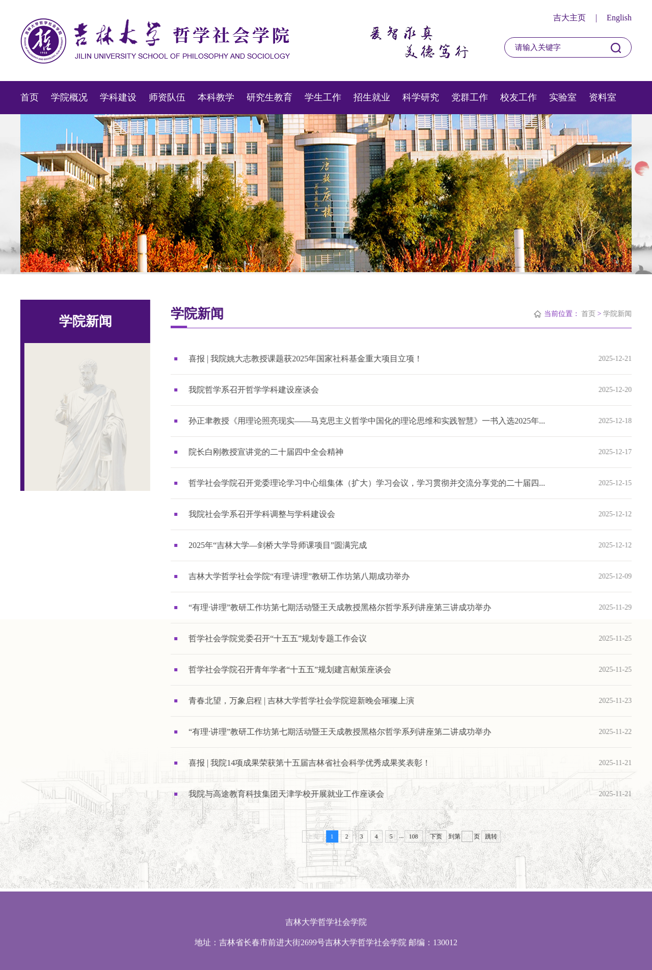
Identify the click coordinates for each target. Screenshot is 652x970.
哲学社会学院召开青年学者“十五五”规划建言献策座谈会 (290, 669)
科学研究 (420, 97)
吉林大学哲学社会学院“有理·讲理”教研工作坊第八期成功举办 (299, 576)
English (619, 17)
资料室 (602, 97)
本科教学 (216, 97)
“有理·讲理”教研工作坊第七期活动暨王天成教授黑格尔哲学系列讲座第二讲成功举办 (340, 731)
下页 (436, 836)
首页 (29, 97)
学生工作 (323, 97)
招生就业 (372, 97)
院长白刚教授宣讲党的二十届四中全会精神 (266, 452)
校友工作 (518, 97)
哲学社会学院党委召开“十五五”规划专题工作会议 (278, 638)
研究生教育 (269, 97)
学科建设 (118, 97)
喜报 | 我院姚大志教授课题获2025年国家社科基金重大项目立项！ (306, 358)
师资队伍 (167, 97)
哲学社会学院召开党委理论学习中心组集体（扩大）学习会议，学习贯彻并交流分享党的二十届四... (367, 483)
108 (413, 836)
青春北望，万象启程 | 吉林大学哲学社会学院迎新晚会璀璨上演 (302, 700)
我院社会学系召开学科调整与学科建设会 (262, 514)
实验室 (563, 97)
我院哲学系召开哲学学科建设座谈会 (254, 389)
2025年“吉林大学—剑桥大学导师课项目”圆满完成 (278, 545)
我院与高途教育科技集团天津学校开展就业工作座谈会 (287, 794)
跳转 (491, 836)
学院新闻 (618, 314)
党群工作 (469, 97)
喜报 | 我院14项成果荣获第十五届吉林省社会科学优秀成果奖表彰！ (310, 762)
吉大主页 (569, 17)
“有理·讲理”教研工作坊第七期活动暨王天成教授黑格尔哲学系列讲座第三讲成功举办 (340, 607)
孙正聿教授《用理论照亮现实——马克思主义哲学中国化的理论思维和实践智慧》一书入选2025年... (367, 420)
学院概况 (69, 97)
